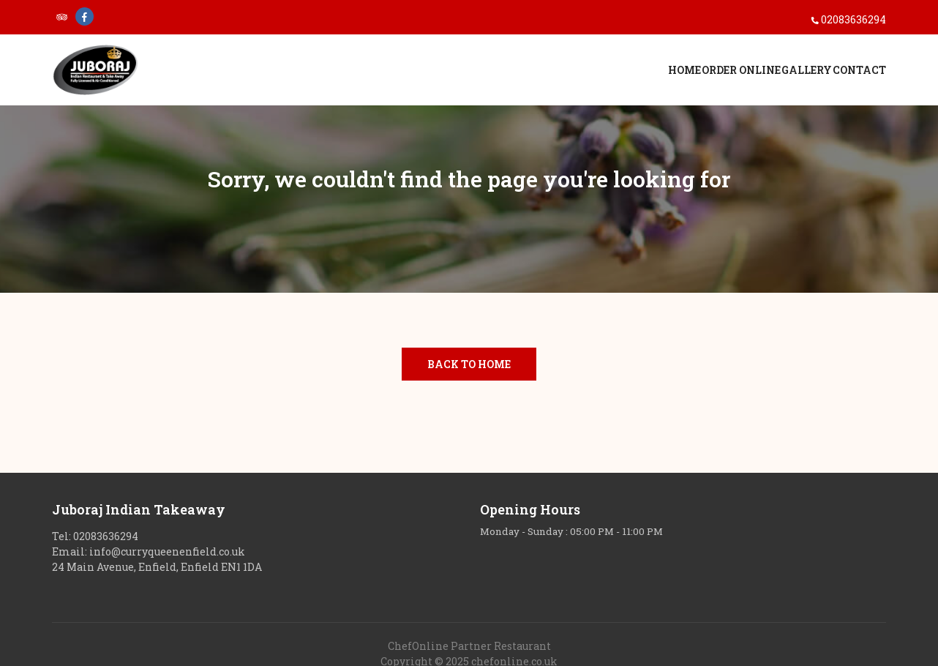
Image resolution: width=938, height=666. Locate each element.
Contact (859, 74)
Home (594, 74)
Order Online (681, 74)
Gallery (776, 74)
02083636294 (853, 19)
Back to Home (469, 364)
